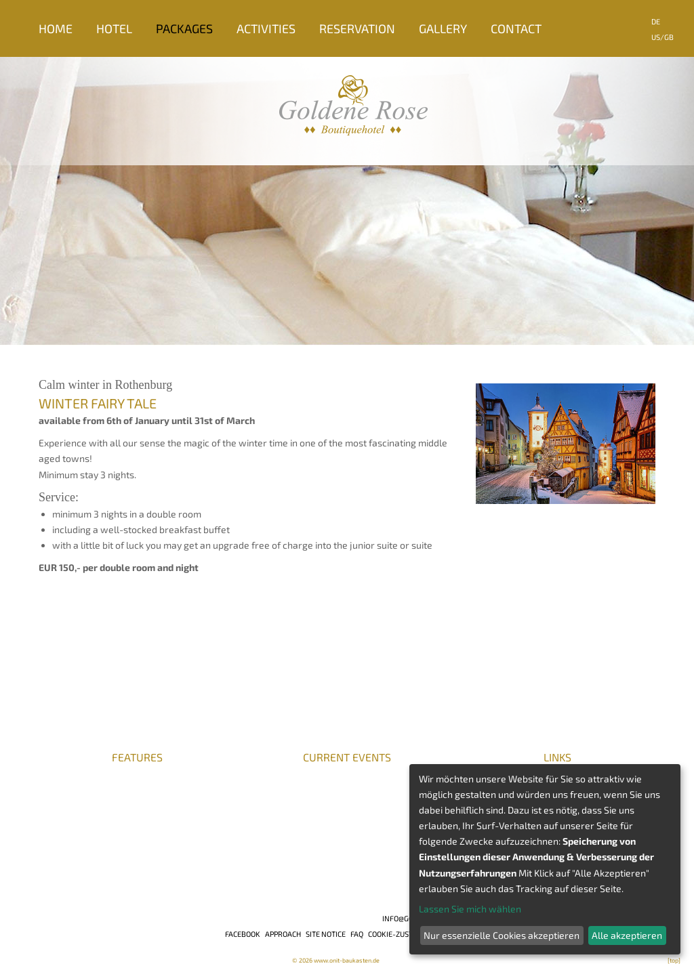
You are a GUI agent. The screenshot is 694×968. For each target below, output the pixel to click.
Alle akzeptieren (627, 935)
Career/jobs (66, 770)
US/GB (662, 37)
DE (655, 21)
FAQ (356, 933)
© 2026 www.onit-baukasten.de (336, 960)
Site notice (326, 933)
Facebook (242, 933)
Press (51, 783)
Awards (56, 795)
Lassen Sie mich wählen (470, 908)
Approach (283, 933)
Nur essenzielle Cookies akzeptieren (501, 935)
